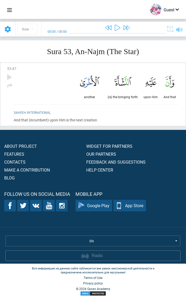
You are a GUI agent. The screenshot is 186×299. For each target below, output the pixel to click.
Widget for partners (109, 146)
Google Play (93, 206)
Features (14, 154)
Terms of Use (93, 278)
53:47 (11, 68)
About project (20, 146)
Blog (9, 178)
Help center (99, 170)
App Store (129, 206)
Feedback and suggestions (116, 162)
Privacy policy (93, 283)
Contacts (15, 162)
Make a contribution (27, 170)
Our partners (101, 154)
